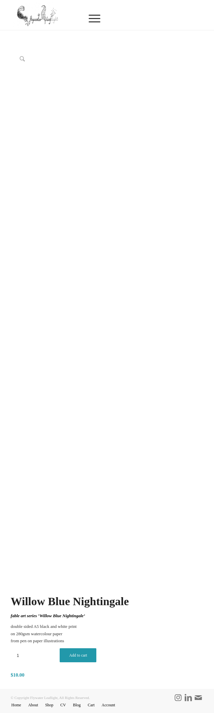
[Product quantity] (18, 655)
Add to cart (78, 655)
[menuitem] (136, 18)
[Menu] (136, 18)
